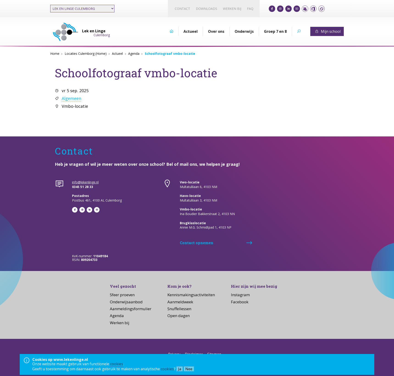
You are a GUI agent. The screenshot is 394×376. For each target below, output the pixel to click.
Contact (182, 8)
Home (54, 53)
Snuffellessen (179, 308)
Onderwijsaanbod (126, 301)
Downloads (206, 8)
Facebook (239, 301)
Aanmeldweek (180, 301)
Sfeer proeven (122, 294)
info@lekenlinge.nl (85, 182)
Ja (179, 368)
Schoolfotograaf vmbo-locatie (170, 53)
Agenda (133, 53)
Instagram (240, 294)
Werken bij (232, 8)
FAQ (250, 8)
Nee (188, 368)
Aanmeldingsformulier (130, 308)
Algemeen (71, 98)
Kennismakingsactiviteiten (191, 294)
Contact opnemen (196, 242)
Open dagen (178, 315)
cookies (116, 363)
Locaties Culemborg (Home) (86, 53)
